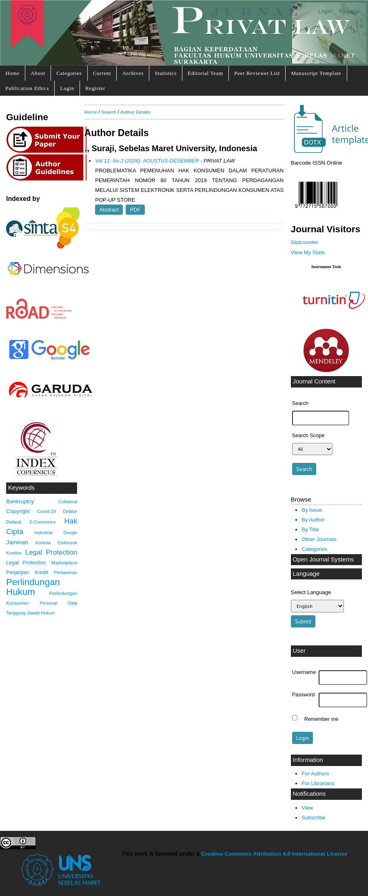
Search (108, 111)
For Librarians (317, 783)
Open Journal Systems (323, 559)
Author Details (135, 111)
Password (303, 695)
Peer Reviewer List (257, 73)
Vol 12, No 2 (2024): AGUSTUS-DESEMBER (147, 161)
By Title (310, 529)
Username (304, 672)
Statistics (166, 73)
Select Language (311, 592)
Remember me (321, 719)
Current (102, 73)
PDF (135, 210)
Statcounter (304, 242)
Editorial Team (205, 73)
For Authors (315, 774)
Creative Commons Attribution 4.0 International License (274, 854)
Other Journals (318, 539)
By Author (313, 520)
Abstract (109, 210)
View (307, 808)
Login (325, 11)
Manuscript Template (316, 73)
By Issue (311, 510)
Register (349, 11)
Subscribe (313, 818)
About (38, 73)
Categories (69, 73)
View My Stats (308, 252)
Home (12, 73)
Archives (133, 73)
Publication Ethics (27, 88)
